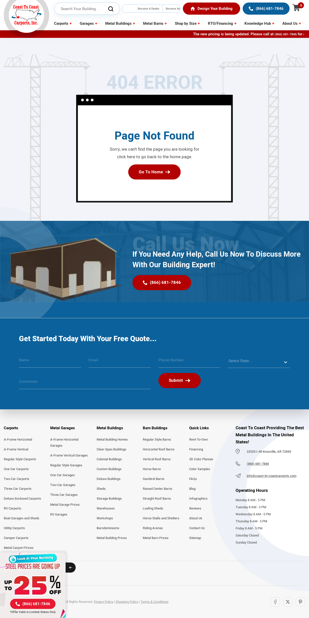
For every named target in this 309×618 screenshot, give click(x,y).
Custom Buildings (109, 469)
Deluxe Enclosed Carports (22, 499)
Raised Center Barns (157, 489)
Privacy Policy (103, 602)
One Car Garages (62, 475)
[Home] (211, 9)
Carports (61, 23)
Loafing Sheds (153, 508)
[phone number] (189, 362)
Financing (196, 449)
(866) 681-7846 (292, 34)
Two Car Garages (62, 485)
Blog (192, 489)
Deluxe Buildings (109, 479)
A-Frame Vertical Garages (69, 455)
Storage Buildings (109, 499)
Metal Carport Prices (19, 548)
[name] (50, 362)
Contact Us (197, 528)
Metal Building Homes (112, 440)
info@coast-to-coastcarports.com (271, 476)
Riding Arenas (153, 528)
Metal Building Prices (112, 538)
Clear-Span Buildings (111, 449)
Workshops (105, 518)
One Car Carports (16, 469)
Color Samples (199, 469)
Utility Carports (14, 528)
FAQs (193, 479)
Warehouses (106, 508)
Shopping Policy (127, 602)
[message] (85, 383)
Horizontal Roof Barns (159, 449)
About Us (290, 23)
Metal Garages (62, 428)
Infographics (198, 499)
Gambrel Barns (153, 479)
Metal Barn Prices (155, 538)
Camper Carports (16, 538)
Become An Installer (173, 12)
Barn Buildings (155, 428)
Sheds (101, 489)
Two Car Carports (16, 479)
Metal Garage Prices (65, 505)
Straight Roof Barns (157, 499)
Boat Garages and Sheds (21, 518)
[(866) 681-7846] (266, 9)
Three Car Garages (64, 495)
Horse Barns (152, 469)
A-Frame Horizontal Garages (64, 443)
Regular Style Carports (20, 459)
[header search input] (87, 9)
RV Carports (12, 508)
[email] (120, 362)
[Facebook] (275, 602)
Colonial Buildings (109, 459)
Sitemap (195, 538)
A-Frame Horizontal (18, 440)
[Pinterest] (300, 602)
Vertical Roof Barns (157, 459)
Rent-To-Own (198, 440)
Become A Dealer (148, 8)
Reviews (195, 508)
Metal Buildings (118, 23)
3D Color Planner (201, 459)
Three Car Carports (18, 489)
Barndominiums (108, 528)
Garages (87, 23)
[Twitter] (288, 602)
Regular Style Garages (66, 465)
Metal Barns (153, 23)
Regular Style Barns (157, 440)
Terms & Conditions (154, 602)
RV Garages (58, 515)
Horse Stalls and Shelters (161, 518)
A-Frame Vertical (16, 449)
